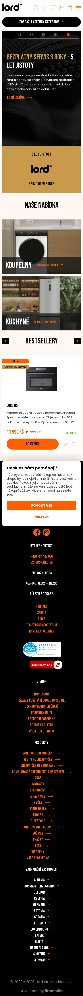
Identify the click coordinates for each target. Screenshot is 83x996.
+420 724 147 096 (41, 556)
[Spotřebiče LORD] (12, 7)
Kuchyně (17, 336)
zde (9, 494)
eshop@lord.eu (42, 562)
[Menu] (78, 7)
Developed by (41, 990)
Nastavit (42, 517)
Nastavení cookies (41, 631)
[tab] (24, 38)
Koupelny (19, 279)
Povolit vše (41, 505)
